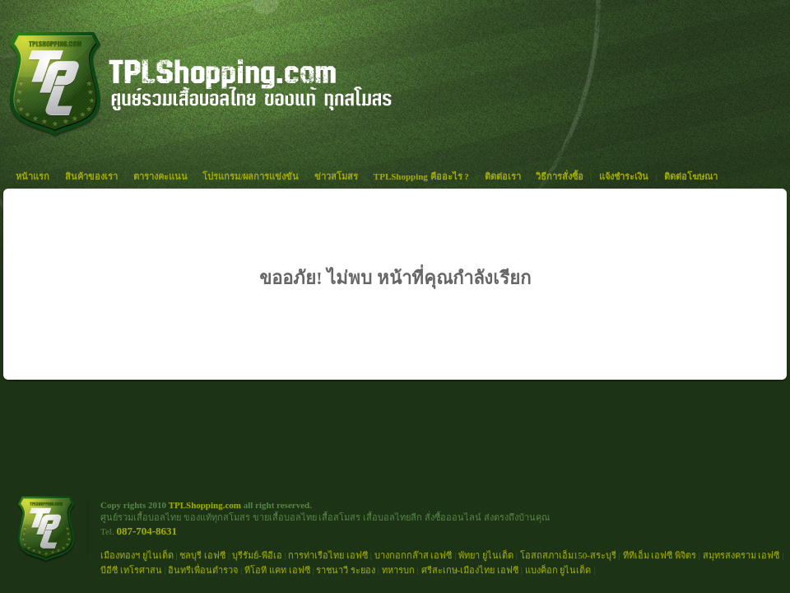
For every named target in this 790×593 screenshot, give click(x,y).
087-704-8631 (146, 531)
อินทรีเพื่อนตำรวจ (203, 570)
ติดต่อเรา (503, 176)
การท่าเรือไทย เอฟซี (328, 555)
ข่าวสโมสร (336, 176)
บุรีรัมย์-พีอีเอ (257, 555)
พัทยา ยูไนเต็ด (486, 555)
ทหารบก (398, 570)
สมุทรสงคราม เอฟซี (741, 555)
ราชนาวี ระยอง (345, 570)
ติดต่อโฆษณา (691, 176)
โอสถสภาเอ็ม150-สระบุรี (568, 555)
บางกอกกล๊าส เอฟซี (413, 555)
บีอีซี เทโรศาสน (131, 570)
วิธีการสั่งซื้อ (559, 176)
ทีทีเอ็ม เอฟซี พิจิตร (660, 555)
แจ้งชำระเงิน (623, 176)
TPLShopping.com (205, 505)
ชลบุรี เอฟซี (202, 555)
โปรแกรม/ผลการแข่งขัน (250, 176)
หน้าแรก (32, 176)
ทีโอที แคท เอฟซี (277, 570)
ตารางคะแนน (160, 176)
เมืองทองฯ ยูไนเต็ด (137, 555)
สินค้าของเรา (91, 176)
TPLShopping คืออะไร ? (421, 176)
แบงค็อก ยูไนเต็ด (558, 570)
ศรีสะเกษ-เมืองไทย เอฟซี (469, 570)
